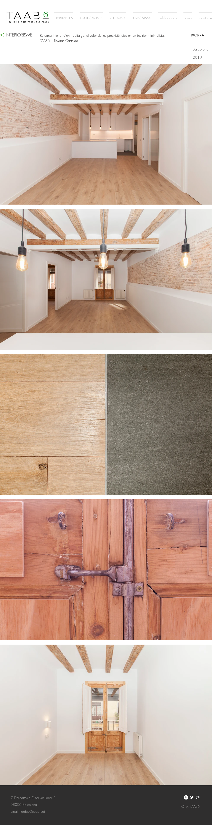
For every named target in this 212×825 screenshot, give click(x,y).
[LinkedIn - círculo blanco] (186, 797)
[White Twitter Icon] (192, 797)
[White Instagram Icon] (198, 797)
